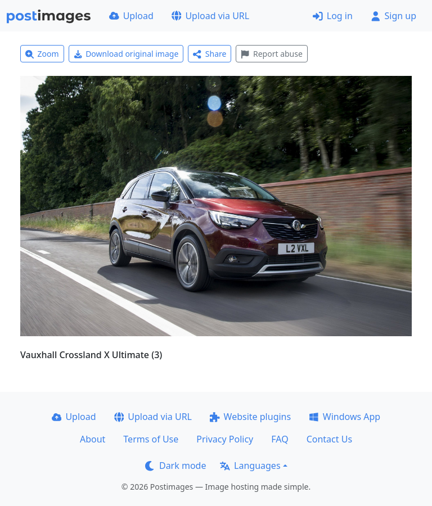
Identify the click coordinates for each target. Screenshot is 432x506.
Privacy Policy (224, 439)
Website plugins (250, 416)
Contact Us (329, 439)
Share (209, 53)
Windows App (344, 416)
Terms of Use (150, 439)
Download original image (126, 53)
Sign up (393, 16)
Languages (250, 465)
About (92, 439)
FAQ (279, 439)
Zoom (42, 53)
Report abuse (271, 53)
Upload (131, 16)
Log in (333, 16)
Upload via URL (210, 16)
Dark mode (175, 465)
